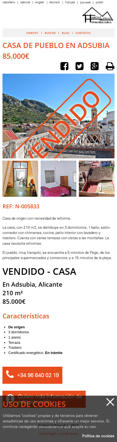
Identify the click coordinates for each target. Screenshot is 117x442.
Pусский (85, 2)
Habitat (32, 33)
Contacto (83, 33)
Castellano (9, 2)
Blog (65, 33)
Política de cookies (98, 436)
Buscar (50, 33)
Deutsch (55, 2)
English (40, 2)
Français (70, 2)
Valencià (25, 2)
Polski (99, 2)
